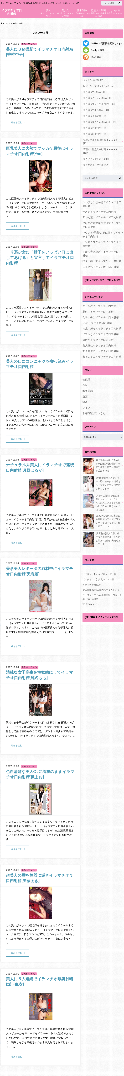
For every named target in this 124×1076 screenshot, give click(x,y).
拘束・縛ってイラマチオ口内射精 (102, 261)
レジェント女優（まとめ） (98, 86)
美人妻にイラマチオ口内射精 (99, 345)
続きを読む (16, 122)
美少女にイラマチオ (96, 165)
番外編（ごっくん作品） (97, 98)
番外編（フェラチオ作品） (99, 104)
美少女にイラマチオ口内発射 (65, 12)
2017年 (14, 23)
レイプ (86, 407)
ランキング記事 (93, 80)
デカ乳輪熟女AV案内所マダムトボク (101, 590)
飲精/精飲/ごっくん (94, 413)
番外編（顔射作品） (95, 134)
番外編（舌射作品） (95, 128)
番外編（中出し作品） (96, 110)
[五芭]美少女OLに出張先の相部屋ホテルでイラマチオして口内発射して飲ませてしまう (101, 521)
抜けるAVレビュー (92, 603)
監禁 (85, 396)
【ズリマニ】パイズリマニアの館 (99, 574)
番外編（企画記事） (95, 116)
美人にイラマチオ (96, 159)
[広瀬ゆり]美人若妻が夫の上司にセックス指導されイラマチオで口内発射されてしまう (101, 483)
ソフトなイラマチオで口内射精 (101, 334)
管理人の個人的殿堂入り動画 (98, 12)
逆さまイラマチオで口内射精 (99, 211)
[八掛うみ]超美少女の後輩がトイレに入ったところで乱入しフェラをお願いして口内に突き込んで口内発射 (101, 502)
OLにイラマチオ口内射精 (97, 322)
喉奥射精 (88, 390)
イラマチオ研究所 (92, 584)
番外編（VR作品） (94, 92)
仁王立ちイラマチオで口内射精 (101, 266)
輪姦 (85, 401)
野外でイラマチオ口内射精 (98, 311)
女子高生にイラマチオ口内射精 (101, 350)
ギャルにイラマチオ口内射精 (99, 305)
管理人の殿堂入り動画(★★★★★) (100, 151)
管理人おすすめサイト (115, 12)
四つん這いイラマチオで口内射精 (102, 217)
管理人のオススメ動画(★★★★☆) (100, 142)
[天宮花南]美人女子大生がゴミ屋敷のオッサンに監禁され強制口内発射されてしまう (101, 539)
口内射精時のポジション (81, 12)
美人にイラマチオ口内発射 (48, 12)
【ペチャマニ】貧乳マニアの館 (98, 579)
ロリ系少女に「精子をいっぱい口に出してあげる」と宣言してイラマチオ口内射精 (40, 257)
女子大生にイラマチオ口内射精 (101, 317)
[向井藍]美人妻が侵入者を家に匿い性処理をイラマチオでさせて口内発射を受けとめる (101, 466)
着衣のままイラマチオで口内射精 (102, 356)
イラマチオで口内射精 (11, 12)
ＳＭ (85, 384)
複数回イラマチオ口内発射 (98, 339)
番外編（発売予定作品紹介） (99, 122)
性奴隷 (86, 379)
